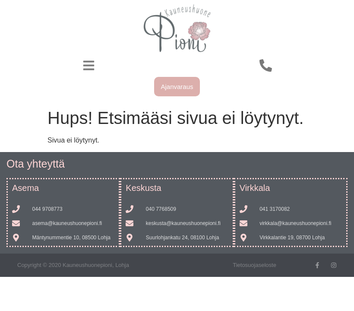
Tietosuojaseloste (254, 265)
